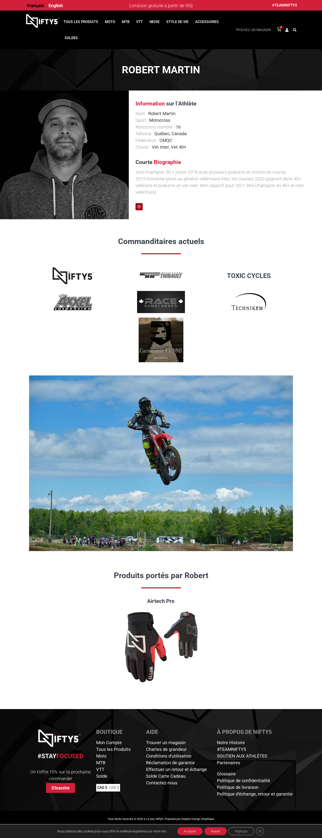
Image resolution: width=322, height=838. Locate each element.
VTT (139, 22)
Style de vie (177, 22)
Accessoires (207, 22)
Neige (155, 22)
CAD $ (102, 787)
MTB (125, 22)
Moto (110, 22)
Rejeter (215, 831)
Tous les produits (81, 22)
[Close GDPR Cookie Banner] (261, 831)
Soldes (71, 38)
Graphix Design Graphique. (198, 819)
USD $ (114, 787)
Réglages (241, 831)
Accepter (189, 831)
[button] (295, 30)
